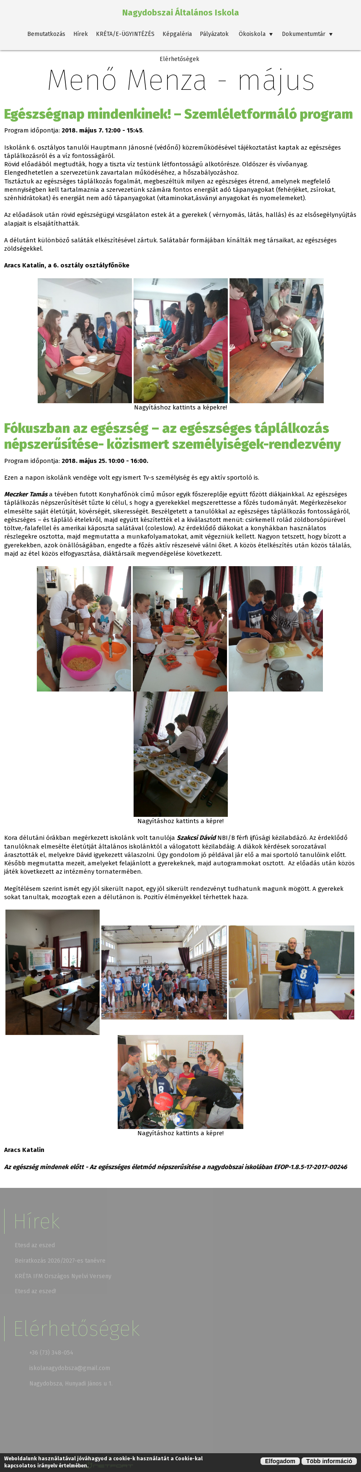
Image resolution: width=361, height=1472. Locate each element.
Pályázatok (214, 34)
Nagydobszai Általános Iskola (180, 13)
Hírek (80, 34)
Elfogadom (280, 1461)
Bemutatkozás (46, 34)
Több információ (329, 1461)
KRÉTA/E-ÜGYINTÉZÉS (125, 34)
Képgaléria (177, 34)
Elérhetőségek (179, 59)
